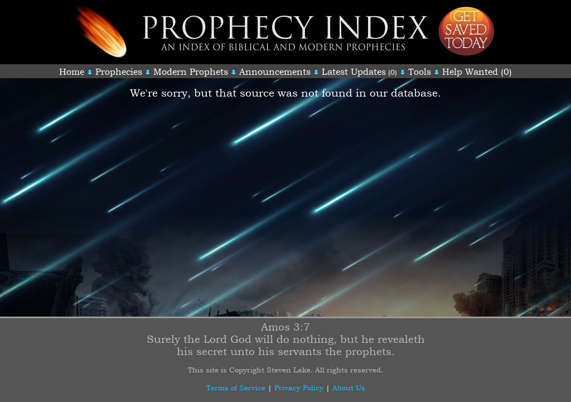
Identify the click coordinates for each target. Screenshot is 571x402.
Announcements (275, 71)
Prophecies (118, 71)
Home (71, 71)
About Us (348, 387)
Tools (419, 71)
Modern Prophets (190, 71)
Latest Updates (354, 71)
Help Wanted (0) (477, 71)
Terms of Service (235, 387)
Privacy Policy (298, 387)
